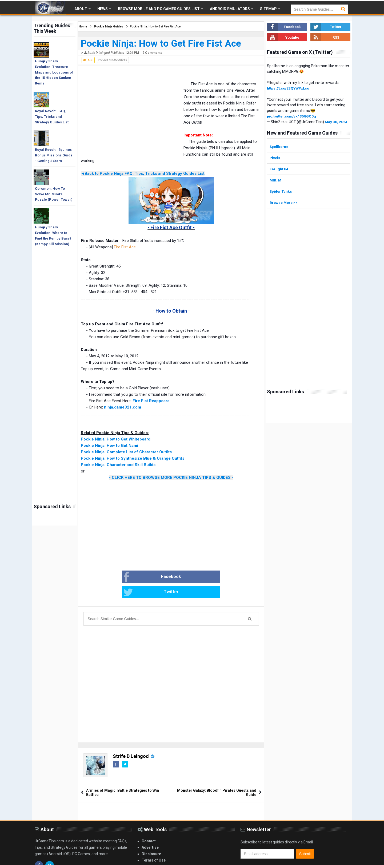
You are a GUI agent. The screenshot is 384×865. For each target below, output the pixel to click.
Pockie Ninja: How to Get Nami (109, 445)
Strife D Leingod (131, 741)
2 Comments (152, 53)
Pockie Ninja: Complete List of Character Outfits (126, 452)
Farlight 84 (279, 169)
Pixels (275, 158)
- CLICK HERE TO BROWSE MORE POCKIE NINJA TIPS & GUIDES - (171, 477)
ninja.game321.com (122, 407)
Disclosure (151, 839)
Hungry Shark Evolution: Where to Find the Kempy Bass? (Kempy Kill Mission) (53, 235)
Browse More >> (284, 202)
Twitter (190, 577)
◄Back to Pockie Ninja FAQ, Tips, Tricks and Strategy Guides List (143, 173)
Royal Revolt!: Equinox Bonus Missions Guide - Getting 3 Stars (54, 155)
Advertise (150, 832)
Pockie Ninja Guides (112, 59)
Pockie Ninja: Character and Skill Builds (118, 464)
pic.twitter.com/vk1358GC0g (292, 116)
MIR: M (276, 180)
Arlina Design (245, 860)
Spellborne (279, 146)
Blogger (342, 860)
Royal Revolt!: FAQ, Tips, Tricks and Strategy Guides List (52, 116)
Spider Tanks (281, 191)
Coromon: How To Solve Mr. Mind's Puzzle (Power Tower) (54, 194)
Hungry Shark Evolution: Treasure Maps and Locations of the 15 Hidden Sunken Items (54, 72)
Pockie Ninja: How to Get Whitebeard (115, 439)
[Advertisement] (54, 417)
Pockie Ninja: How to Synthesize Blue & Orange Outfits (132, 458)
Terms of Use (154, 845)
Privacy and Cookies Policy (166, 852)
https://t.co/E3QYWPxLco (289, 88)
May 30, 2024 (336, 122)
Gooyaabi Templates (298, 860)
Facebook (133, 577)
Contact (149, 826)
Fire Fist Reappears (151, 400)
